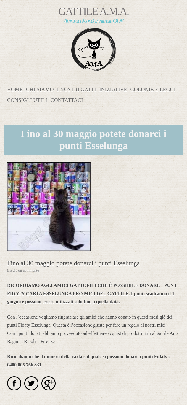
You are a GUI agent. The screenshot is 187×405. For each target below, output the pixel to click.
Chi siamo (40, 90)
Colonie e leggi (152, 90)
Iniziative (113, 90)
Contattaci (66, 100)
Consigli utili (27, 100)
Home (15, 90)
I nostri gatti (76, 90)
